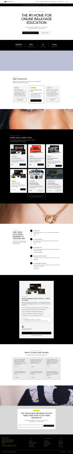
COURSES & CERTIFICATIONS (45, 1)
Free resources (31, 446)
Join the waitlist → (46, 4)
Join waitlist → (36, 268)
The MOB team (46, 445)
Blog (44, 446)
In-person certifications (48, 443)
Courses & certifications (33, 442)
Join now (23, 189)
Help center (61, 443)
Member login (61, 442)
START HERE (37, 1)
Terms (60, 445)
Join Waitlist (58, 190)
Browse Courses (45, 32)
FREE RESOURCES (54, 1)
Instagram (4, 445)
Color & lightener (46, 442)
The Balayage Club (32, 443)
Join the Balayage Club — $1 (30, 32)
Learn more (41, 190)
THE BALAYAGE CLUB (61, 1)
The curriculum (31, 445)
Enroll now (23, 164)
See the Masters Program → (53, 100)
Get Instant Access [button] (48, 425)
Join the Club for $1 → (36, 100)
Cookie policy (69, 451)
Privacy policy (61, 446)
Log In (67, 1)
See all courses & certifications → (36, 196)
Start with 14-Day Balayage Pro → (20, 100)
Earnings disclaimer (63, 451)
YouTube (14, 445)
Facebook (9, 445)
